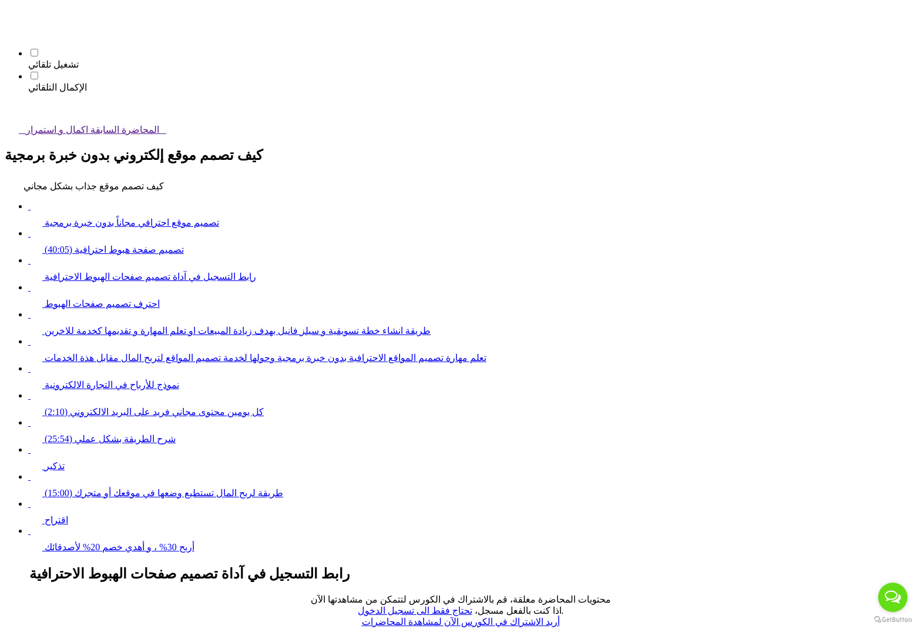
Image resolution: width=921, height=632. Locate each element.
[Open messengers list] (892, 597)
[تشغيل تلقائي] (34, 52)
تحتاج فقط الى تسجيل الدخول (415, 611)
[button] (12, 16)
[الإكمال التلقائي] (34, 75)
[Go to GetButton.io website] (893, 620)
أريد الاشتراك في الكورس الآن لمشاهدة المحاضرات (461, 622)
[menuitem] (12, 32)
